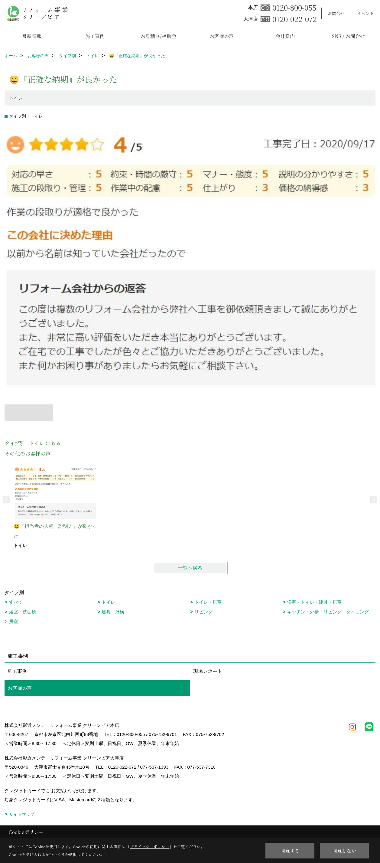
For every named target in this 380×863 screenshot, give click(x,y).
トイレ (108, 602)
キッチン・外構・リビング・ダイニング (328, 611)
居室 (13, 621)
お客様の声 (221, 36)
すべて (16, 602)
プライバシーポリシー (149, 846)
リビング (203, 611)
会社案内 (285, 36)
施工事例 (95, 36)
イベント (365, 13)
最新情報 (31, 36)
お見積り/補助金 (158, 36)
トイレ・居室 (208, 602)
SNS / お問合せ (348, 36)
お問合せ (336, 13)
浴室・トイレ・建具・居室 (314, 602)
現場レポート (207, 671)
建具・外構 (113, 611)
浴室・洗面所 (22, 611)
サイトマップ (21, 814)
